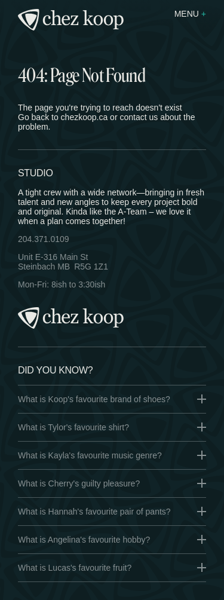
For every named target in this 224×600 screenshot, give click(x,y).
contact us (138, 117)
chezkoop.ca (84, 117)
